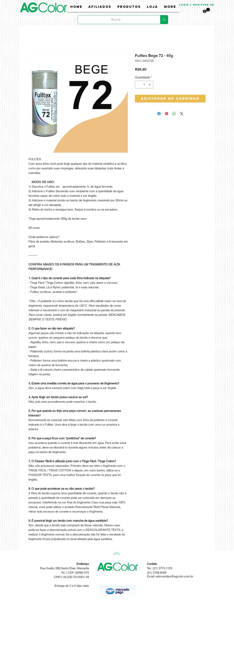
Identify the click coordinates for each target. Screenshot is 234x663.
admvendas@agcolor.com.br (174, 576)
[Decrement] (138, 84)
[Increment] (150, 84)
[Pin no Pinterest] (166, 113)
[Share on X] (181, 113)
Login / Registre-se (196, 4)
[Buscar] (116, 19)
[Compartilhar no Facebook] (159, 113)
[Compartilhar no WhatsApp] (174, 113)
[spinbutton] (144, 84)
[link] (206, 10)
